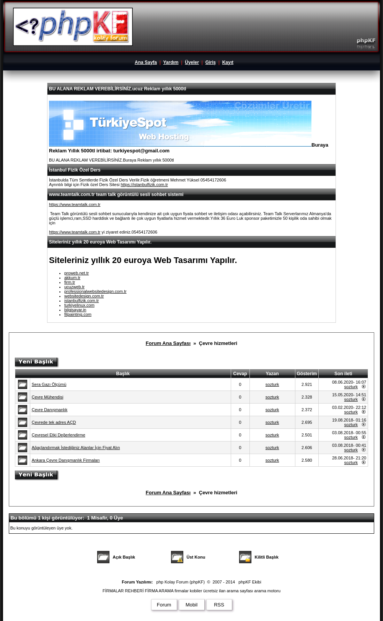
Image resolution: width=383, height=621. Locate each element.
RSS (219, 605)
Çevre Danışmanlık (50, 409)
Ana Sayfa (146, 62)
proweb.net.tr (76, 273)
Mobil (191, 605)
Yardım (170, 62)
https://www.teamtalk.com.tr (74, 204)
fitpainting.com (77, 314)
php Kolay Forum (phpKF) (180, 582)
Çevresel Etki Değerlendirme (58, 435)
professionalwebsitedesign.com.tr (95, 291)
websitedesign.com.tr (84, 296)
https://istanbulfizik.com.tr (144, 184)
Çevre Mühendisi (48, 397)
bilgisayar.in (75, 309)
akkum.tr (72, 277)
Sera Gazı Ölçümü (49, 384)
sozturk (272, 384)
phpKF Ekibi (249, 582)
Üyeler (192, 62)
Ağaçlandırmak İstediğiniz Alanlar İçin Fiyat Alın (76, 447)
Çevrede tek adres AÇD (54, 422)
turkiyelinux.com (79, 305)
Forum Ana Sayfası (168, 343)
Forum (164, 605)
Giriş (210, 62)
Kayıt (227, 62)
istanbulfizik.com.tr (81, 300)
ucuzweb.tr (74, 286)
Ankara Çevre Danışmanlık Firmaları (66, 460)
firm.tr (69, 282)
